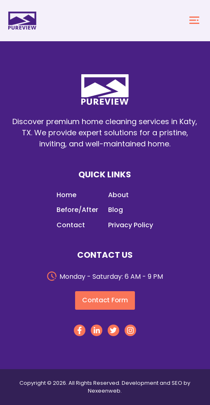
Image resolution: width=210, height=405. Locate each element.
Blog (115, 209)
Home (66, 195)
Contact (71, 225)
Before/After (77, 209)
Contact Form (104, 300)
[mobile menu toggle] (194, 21)
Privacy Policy (130, 225)
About (118, 195)
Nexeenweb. (105, 391)
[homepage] (22, 21)
